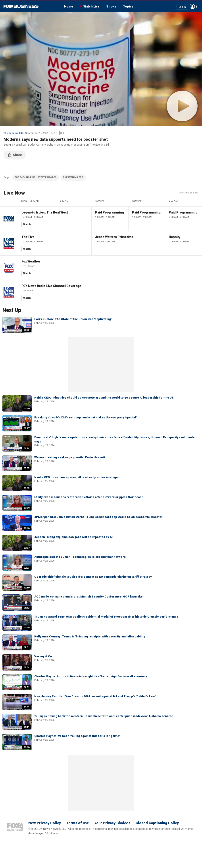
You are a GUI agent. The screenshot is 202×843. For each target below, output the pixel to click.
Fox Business (21, 6)
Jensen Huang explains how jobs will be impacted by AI (73, 537)
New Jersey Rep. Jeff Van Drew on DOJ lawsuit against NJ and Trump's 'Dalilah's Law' (95, 696)
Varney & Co (43, 656)
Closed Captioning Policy (157, 823)
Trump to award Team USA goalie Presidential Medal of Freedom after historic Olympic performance (106, 616)
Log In (182, 6)
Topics (128, 6)
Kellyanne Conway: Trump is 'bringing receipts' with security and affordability (89, 636)
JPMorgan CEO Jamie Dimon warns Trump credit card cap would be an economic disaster (98, 517)
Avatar (192, 6)
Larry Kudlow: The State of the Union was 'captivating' (73, 319)
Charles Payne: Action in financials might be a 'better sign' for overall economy (90, 676)
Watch (27, 224)
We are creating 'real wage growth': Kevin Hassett (69, 457)
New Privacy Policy (44, 823)
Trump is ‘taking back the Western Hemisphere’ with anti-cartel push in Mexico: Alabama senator (103, 716)
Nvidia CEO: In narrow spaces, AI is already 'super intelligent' (77, 477)
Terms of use (77, 823)
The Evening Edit (13, 133)
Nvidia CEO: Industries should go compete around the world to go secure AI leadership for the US (104, 397)
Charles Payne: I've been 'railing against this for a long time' (77, 736)
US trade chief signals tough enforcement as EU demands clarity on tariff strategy (93, 576)
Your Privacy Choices (112, 823)
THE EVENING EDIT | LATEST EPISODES (35, 177)
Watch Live (91, 6)
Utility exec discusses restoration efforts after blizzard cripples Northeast (88, 497)
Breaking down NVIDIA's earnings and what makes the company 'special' (85, 417)
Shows (111, 6)
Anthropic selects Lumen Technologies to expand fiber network (79, 556)
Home (68, 6)
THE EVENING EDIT (73, 177)
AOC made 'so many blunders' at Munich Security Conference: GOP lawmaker (89, 596)
